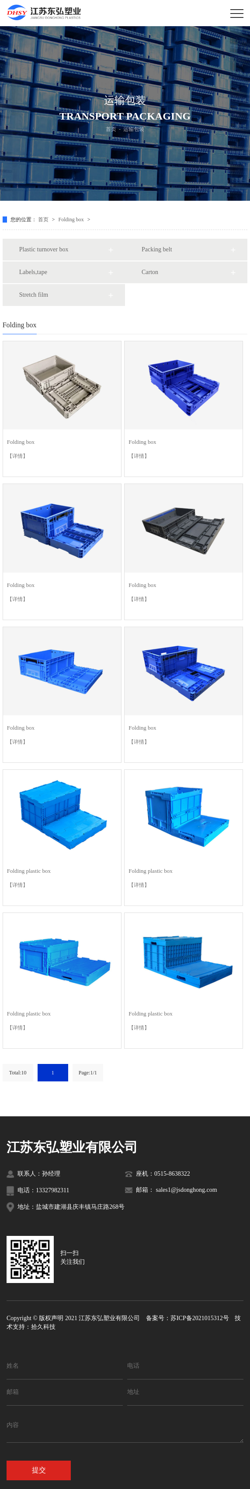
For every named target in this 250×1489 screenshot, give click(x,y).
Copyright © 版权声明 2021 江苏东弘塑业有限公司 (73, 1318)
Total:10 (18, 1073)
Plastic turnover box (44, 249)
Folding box (72, 219)
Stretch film (34, 295)
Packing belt (157, 249)
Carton (150, 272)
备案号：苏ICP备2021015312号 (187, 1318)
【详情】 (17, 456)
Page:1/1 (88, 1073)
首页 (111, 129)
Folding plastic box (29, 871)
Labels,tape (33, 272)
